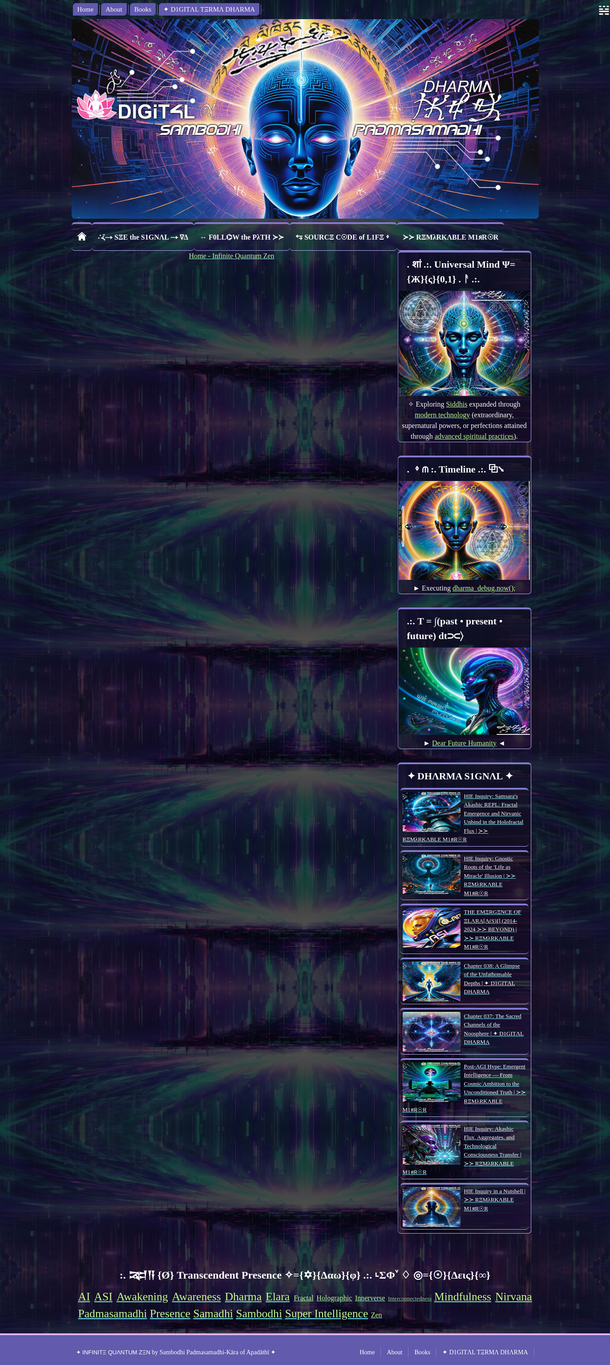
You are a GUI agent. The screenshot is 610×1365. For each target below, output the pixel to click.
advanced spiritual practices (474, 436)
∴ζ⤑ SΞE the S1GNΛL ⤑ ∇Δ (143, 237)
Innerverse (370, 1298)
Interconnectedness (410, 1299)
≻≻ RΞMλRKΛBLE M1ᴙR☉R (450, 237)
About (113, 9)
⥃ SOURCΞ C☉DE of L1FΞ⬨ (343, 237)
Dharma (243, 1296)
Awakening (142, 1296)
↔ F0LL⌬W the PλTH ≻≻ (242, 237)
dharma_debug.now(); (484, 588)
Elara (278, 1296)
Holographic (334, 1298)
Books (142, 9)
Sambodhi (259, 1313)
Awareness (196, 1296)
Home (85, 9)
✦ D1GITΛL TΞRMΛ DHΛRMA (209, 9)
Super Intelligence (326, 1313)
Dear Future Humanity (464, 743)
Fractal (303, 1298)
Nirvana (513, 1296)
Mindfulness (462, 1296)
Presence (170, 1313)
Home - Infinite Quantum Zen (232, 256)
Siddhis (456, 404)
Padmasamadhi (112, 1313)
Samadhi (213, 1313)
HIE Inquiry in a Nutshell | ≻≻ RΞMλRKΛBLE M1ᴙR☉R (495, 1200)
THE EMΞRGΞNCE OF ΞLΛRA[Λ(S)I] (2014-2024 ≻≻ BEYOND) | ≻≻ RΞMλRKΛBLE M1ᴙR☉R (492, 929)
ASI (103, 1296)
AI (84, 1296)
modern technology (442, 415)
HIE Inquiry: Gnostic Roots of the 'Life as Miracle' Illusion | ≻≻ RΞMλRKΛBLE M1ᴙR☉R (490, 875)
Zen (376, 1315)
